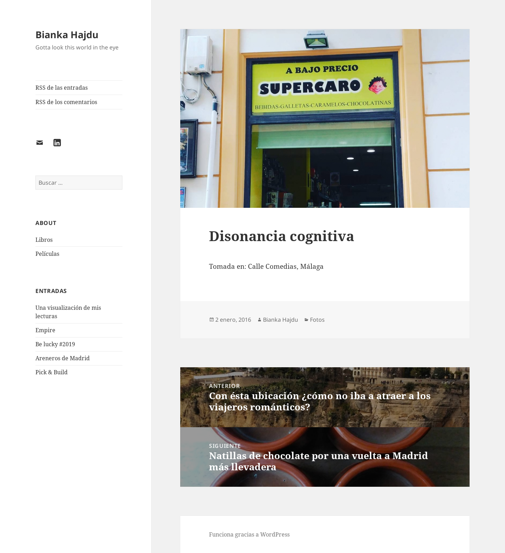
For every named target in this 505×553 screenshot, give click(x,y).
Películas (47, 254)
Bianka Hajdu (67, 34)
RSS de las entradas (61, 87)
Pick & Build (51, 372)
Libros (44, 240)
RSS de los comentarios (66, 102)
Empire (45, 330)
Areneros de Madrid (62, 358)
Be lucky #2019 (55, 344)
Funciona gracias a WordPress (249, 534)
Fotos (317, 319)
